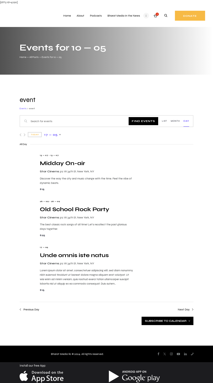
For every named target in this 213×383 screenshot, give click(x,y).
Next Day (185, 309)
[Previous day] (20, 134)
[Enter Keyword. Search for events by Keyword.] (76, 121)
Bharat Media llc (61, 354)
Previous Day (29, 309)
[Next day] (24, 134)
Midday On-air (62, 163)
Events (23, 108)
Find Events (143, 121)
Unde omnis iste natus (74, 255)
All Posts (34, 57)
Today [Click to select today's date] (35, 135)
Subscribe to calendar (165, 320)
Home (23, 57)
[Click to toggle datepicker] (52, 134)
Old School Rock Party (74, 209)
